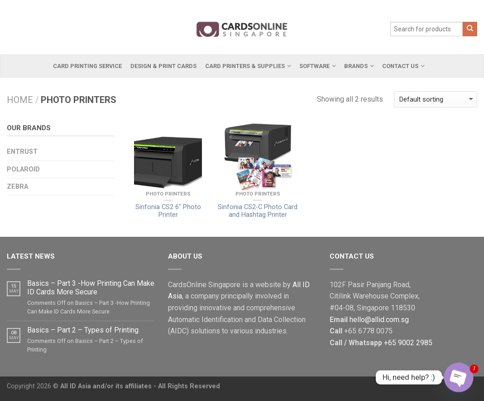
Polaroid (23, 169)
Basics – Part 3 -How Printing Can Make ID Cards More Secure (90, 287)
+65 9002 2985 (408, 342)
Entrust (22, 152)
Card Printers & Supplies (245, 66)
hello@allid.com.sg (379, 319)
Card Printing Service (87, 66)
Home (20, 99)
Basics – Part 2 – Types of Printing (83, 330)
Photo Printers (168, 194)
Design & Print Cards (163, 66)
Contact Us (400, 66)
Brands (356, 66)
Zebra (17, 187)
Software (314, 66)
